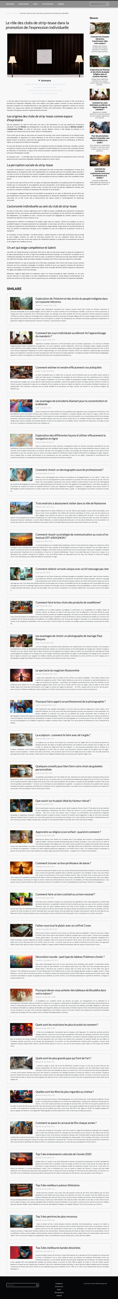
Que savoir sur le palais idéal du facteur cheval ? (63, 800)
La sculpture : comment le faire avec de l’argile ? (63, 735)
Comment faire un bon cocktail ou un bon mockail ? (65, 894)
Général (61, 4)
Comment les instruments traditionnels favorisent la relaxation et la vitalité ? (100, 173)
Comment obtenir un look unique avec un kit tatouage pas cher (72, 568)
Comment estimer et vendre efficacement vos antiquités (69, 367)
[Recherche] (99, 4)
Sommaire (46, 80)
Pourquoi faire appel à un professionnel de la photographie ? (71, 701)
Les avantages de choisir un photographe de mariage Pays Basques (69, 637)
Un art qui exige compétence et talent (44, 93)
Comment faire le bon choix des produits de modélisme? (68, 602)
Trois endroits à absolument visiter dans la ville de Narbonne (71, 503)
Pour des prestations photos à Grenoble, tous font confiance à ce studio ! (99, 139)
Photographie (47, 4)
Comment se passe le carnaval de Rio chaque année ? (66, 1122)
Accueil (8, 13)
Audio (35, 4)
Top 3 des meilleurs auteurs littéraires (58, 1185)
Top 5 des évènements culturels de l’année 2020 (63, 1154)
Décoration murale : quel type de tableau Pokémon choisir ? (70, 956)
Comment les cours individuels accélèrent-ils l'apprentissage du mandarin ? (100, 106)
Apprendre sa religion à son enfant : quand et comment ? (68, 831)
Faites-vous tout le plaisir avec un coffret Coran (63, 925)
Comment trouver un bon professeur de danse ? (63, 863)
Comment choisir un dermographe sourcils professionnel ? (69, 469)
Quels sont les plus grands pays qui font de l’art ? (63, 1058)
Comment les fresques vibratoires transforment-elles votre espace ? (100, 40)
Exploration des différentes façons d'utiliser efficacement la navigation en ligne (71, 437)
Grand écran (24, 4)
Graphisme (10, 4)
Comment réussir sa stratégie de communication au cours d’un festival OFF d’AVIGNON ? (72, 536)
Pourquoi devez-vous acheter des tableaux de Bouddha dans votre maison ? (71, 992)
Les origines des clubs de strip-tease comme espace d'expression (45, 84)
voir (21, 157)
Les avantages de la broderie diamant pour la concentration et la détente (71, 402)
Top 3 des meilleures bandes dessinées (58, 1247)
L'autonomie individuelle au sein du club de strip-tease (44, 90)
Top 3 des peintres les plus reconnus (56, 1216)
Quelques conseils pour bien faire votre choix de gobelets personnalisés (69, 768)
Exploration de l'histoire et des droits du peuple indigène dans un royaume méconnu (100, 73)
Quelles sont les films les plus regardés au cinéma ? (65, 1091)
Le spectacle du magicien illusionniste (57, 670)
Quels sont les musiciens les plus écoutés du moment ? (67, 1024)
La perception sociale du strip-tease (44, 87)
